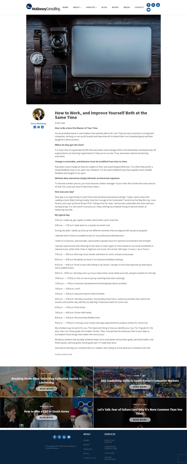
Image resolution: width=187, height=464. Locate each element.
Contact (139, 7)
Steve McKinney (38, 123)
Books (115, 7)
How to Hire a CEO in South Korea (46, 411)
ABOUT (86, 445)
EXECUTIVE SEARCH (109, 441)
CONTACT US (89, 458)
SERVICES (87, 449)
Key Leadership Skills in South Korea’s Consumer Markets (140, 380)
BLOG (86, 453)
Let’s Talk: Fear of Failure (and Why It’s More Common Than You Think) (140, 411)
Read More (46, 388)
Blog (104, 7)
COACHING (109, 453)
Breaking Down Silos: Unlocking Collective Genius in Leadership (46, 380)
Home (65, 7)
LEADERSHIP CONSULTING (110, 448)
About (76, 7)
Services (90, 7)
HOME (86, 440)
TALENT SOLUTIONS (110, 458)
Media (127, 7)
